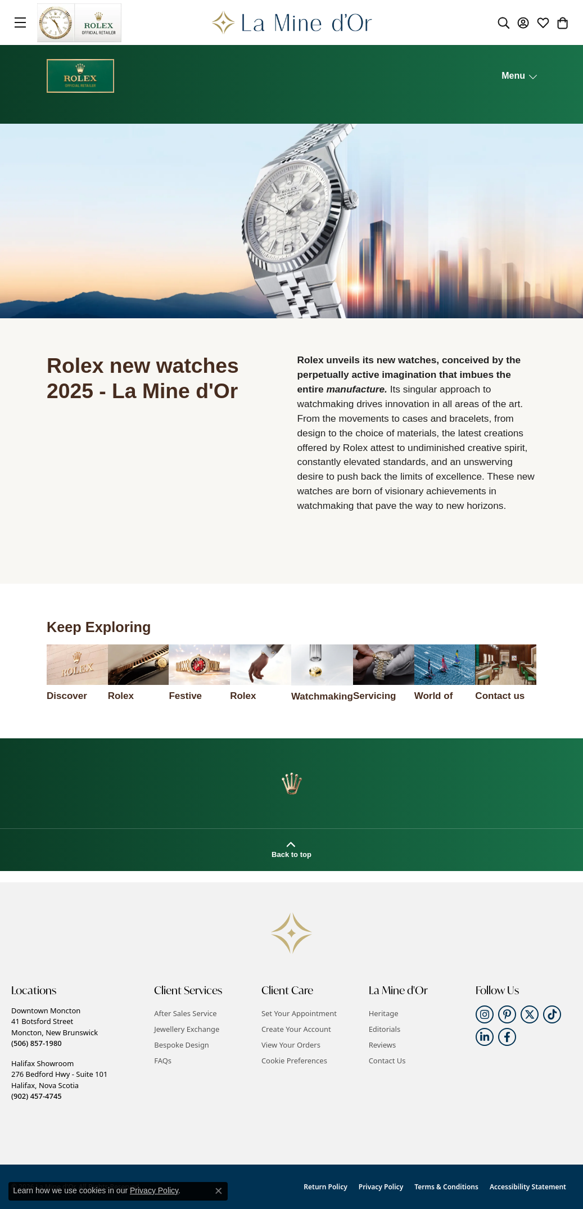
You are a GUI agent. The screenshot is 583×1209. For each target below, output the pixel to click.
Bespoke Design (181, 1045)
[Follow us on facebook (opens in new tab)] (507, 1037)
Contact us (500, 696)
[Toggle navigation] (20, 22)
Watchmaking (322, 696)
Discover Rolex (67, 697)
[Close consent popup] (218, 1191)
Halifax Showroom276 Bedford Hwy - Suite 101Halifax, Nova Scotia (59, 1079)
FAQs (162, 1060)
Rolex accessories (257, 697)
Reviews (382, 1045)
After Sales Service (185, 1013)
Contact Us (387, 1060)
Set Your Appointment (299, 1013)
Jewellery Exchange (186, 1029)
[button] (503, 22)
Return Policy (325, 1187)
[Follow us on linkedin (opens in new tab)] (485, 1037)
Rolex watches (127, 697)
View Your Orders (290, 1045)
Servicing (374, 696)
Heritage (384, 1013)
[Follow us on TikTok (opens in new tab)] (552, 1014)
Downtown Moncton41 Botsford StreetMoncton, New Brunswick (54, 1026)
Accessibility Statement (528, 1187)
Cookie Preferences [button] (294, 1060)
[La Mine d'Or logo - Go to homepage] (291, 22)
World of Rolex (433, 697)
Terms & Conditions (446, 1187)
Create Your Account (296, 1029)
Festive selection (189, 697)
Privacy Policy (381, 1187)
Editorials (385, 1029)
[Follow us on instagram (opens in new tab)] (485, 1014)
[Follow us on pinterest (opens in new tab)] (507, 1014)
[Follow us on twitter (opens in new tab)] (530, 1014)
